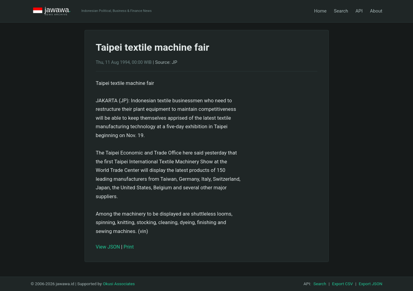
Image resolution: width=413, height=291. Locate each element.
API (359, 11)
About (376, 11)
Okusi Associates (119, 283)
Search (341, 11)
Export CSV (342, 283)
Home (320, 11)
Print (129, 247)
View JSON (108, 247)
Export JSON (370, 283)
